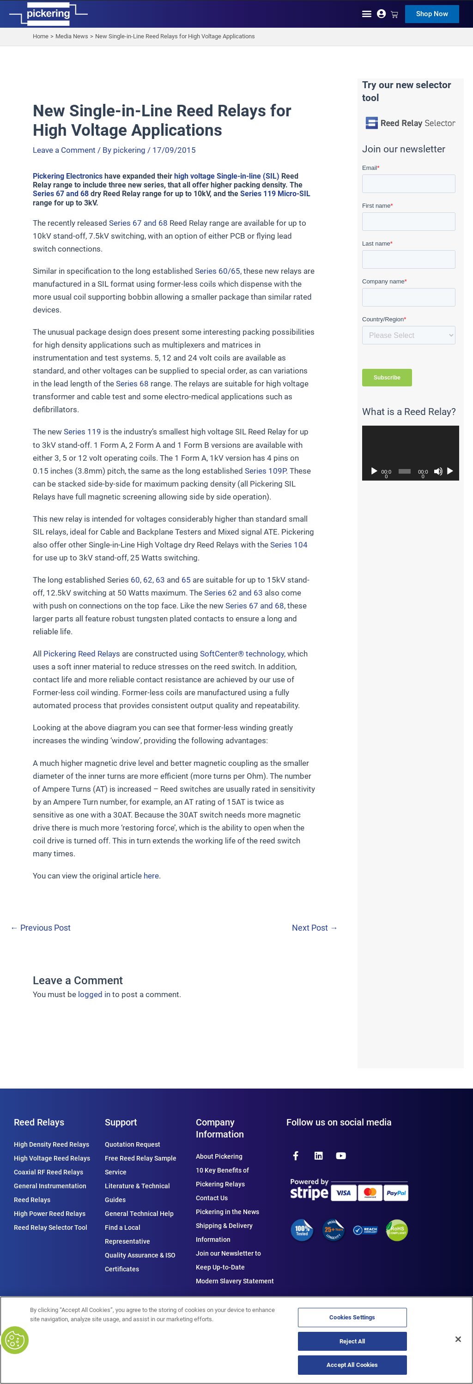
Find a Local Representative (127, 1234)
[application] (410, 453)
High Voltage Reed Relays (52, 1158)
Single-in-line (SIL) (248, 176)
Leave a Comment (64, 150)
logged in (94, 994)
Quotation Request (132, 1144)
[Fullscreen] (450, 471)
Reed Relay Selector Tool (50, 1227)
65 (186, 579)
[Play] (374, 471)
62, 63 (154, 579)
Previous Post (40, 928)
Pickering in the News (227, 1212)
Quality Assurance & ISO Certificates (140, 1262)
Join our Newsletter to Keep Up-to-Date (228, 1260)
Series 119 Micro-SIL (275, 193)
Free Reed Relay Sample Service (140, 1165)
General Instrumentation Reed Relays (50, 1192)
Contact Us (212, 1198)
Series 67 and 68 (61, 193)
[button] (367, 13)
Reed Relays (39, 1122)
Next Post (315, 928)
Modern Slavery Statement (235, 1281)
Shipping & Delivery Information (224, 1232)
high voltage (194, 176)
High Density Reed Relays (51, 1144)
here (151, 875)
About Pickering (219, 1156)
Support (121, 1122)
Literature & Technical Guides (137, 1192)
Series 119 (82, 431)
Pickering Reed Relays (81, 653)
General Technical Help (139, 1213)
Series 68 (132, 383)
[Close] (458, 1339)
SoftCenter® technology (242, 653)
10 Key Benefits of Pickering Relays (222, 1177)
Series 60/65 (217, 271)
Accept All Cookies (352, 1364)
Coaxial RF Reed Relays (48, 1172)
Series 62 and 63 (233, 592)
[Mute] (438, 471)
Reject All (352, 1341)
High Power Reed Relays (49, 1213)
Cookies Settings (352, 1317)
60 (135, 579)
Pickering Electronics (68, 176)
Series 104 (289, 544)
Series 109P (265, 470)
